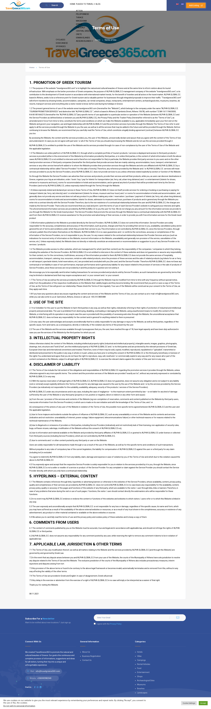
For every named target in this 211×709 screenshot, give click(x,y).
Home (97, 40)
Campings (141, 660)
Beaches (141, 688)
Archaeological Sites (145, 680)
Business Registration (91, 656)
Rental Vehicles (143, 664)
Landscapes (142, 693)
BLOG (106, 5)
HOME (74, 5)
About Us (86, 652)
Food (139, 668)
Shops (140, 676)
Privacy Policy (116, 624)
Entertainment (143, 672)
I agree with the (108, 624)
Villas (139, 656)
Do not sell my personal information (19, 706)
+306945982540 (44, 678)
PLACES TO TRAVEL (90, 5)
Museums (141, 684)
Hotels (140, 652)
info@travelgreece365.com (48, 671)
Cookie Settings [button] (189, 703)
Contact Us (87, 660)
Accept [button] (203, 703)
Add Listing (196, 5)
